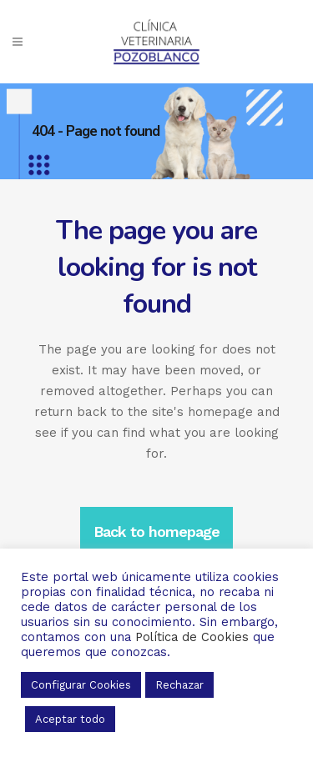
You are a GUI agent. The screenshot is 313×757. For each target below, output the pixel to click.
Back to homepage (156, 531)
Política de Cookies (192, 636)
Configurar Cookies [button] (81, 685)
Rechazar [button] (179, 685)
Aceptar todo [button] (70, 719)
